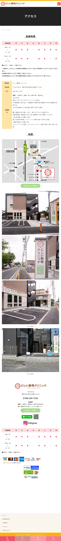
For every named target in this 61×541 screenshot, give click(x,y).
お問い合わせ (6, 530)
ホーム (3, 30)
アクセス (5, 526)
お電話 (7, 538)
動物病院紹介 (6, 519)
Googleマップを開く (30, 186)
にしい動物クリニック (28, 534)
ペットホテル (38, 538)
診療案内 (5, 523)
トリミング (22, 538)
